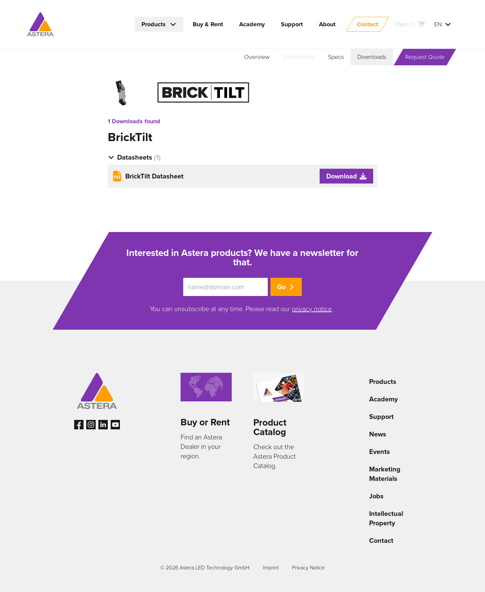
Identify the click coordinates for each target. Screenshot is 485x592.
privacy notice (312, 309)
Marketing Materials (384, 474)
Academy (383, 399)
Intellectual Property (386, 518)
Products (382, 381)
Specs (336, 57)
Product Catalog (269, 427)
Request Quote (425, 57)
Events (379, 452)
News (377, 434)
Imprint (271, 567)
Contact (381, 540)
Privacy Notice (308, 567)
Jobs (376, 496)
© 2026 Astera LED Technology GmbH (204, 567)
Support (381, 417)
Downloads (371, 57)
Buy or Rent (205, 422)
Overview (256, 57)
